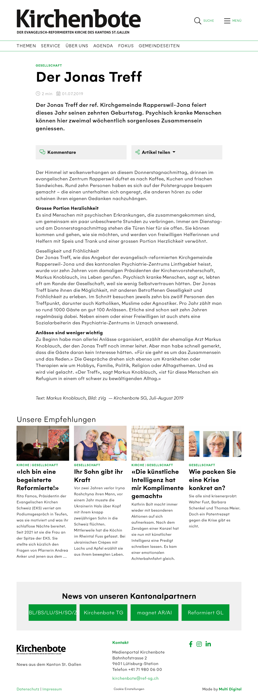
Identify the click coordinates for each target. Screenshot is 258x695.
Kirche (23, 465)
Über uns (77, 45)
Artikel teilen (153, 152)
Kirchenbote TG (103, 612)
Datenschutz (28, 689)
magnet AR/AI (154, 612)
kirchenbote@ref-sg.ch (135, 678)
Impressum (52, 689)
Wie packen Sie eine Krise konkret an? (212, 480)
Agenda (103, 45)
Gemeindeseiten (159, 45)
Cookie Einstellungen (129, 689)
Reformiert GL (206, 612)
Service (50, 45)
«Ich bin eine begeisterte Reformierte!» (38, 480)
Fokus (126, 45)
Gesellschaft (49, 66)
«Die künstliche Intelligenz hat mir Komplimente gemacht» (157, 484)
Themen (26, 45)
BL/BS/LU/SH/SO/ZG (52, 612)
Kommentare (58, 152)
